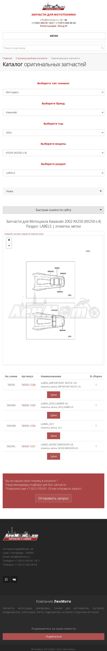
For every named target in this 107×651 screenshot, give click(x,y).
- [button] (9, 245)
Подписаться (54, 636)
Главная (7, 58)
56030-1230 (28, 425)
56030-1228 (28, 384)
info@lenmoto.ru (49, 19)
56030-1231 (28, 446)
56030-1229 (28, 405)
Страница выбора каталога (31, 58)
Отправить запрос (53, 498)
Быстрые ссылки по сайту (53, 210)
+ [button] (9, 240)
